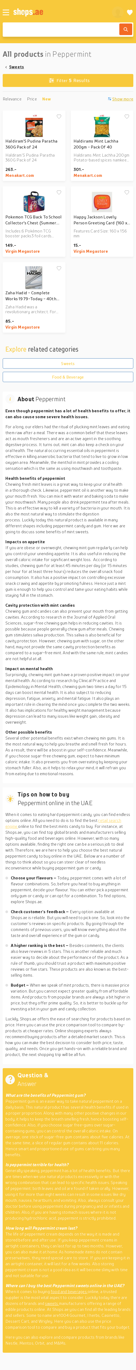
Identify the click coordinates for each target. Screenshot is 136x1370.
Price (32, 98)
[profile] (118, 12)
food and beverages (69, 1291)
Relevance (12, 98)
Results (69, 80)
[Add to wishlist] (59, 116)
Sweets (16, 66)
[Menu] (6, 12)
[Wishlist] (129, 12)
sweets (52, 1303)
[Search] (125, 29)
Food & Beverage (68, 376)
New (46, 98)
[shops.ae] (59, 12)
